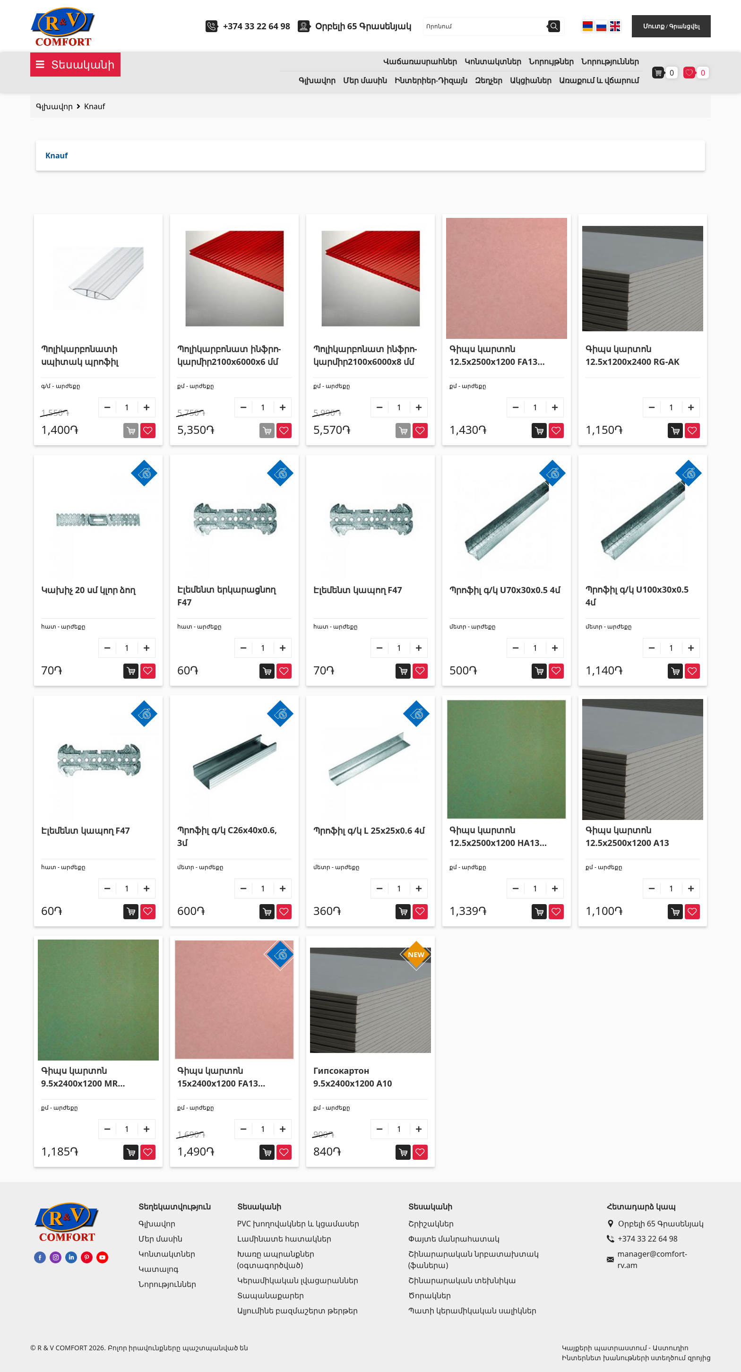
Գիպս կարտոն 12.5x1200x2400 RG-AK (633, 355)
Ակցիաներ (530, 81)
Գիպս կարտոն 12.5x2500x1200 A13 (627, 836)
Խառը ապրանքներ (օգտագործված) (275, 1259)
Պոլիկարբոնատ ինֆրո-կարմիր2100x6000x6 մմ (229, 355)
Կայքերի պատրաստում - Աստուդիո (625, 1347)
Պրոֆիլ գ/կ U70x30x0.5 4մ (504, 589)
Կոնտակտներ (493, 62)
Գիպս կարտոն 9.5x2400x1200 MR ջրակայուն (79, 1077)
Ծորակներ (429, 1295)
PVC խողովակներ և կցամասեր (298, 1223)
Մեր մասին (365, 81)
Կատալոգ (158, 1269)
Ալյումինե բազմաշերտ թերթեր (297, 1310)
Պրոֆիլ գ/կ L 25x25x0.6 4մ (368, 830)
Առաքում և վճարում (599, 81)
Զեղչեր (488, 81)
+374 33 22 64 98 (256, 26)
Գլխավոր (317, 81)
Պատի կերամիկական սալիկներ (472, 1310)
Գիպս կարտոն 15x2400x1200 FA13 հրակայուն (217, 1077)
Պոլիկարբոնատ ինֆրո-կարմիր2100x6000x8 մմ (365, 355)
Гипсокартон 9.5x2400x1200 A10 (352, 1077)
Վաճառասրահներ (420, 62)
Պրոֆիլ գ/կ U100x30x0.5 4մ (637, 596)
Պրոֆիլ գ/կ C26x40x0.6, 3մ (227, 836)
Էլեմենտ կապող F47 (357, 589)
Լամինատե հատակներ (284, 1239)
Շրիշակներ (431, 1223)
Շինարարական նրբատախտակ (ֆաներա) (473, 1259)
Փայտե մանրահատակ (454, 1239)
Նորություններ (610, 62)
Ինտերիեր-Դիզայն (431, 81)
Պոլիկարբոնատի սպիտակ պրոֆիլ (79, 355)
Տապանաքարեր (270, 1295)
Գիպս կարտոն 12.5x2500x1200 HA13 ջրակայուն (494, 836)
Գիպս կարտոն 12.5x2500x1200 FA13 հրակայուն (493, 355)
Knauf (94, 106)
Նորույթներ (551, 62)
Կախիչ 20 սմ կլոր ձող (88, 589)
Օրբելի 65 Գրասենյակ (655, 1223)
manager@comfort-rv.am (647, 1259)
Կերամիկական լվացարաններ (297, 1280)
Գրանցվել (684, 26)
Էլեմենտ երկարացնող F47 (226, 596)
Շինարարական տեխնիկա (462, 1280)
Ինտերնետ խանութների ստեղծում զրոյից (636, 1357)
